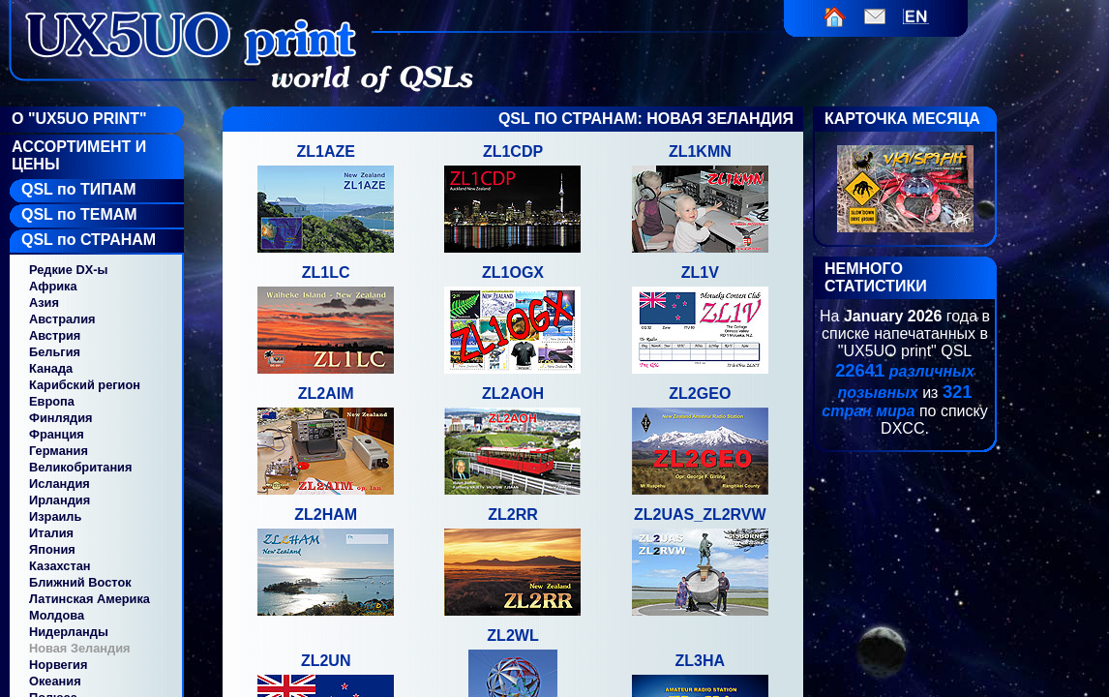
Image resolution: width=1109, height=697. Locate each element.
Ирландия (59, 500)
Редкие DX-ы (68, 269)
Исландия (59, 483)
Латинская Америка (89, 598)
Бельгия (54, 352)
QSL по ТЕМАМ (79, 214)
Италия (51, 533)
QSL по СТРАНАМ (88, 239)
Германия (58, 450)
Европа (52, 401)
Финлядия (61, 417)
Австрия (54, 335)
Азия (44, 302)
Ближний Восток (80, 582)
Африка (53, 286)
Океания (55, 681)
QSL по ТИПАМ (78, 189)
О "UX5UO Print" (79, 118)
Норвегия (58, 664)
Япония (52, 549)
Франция (56, 434)
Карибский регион (84, 385)
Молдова (56, 615)
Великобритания (80, 467)
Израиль (55, 516)
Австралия (62, 319)
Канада (51, 368)
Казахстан (60, 566)
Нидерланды (68, 631)
